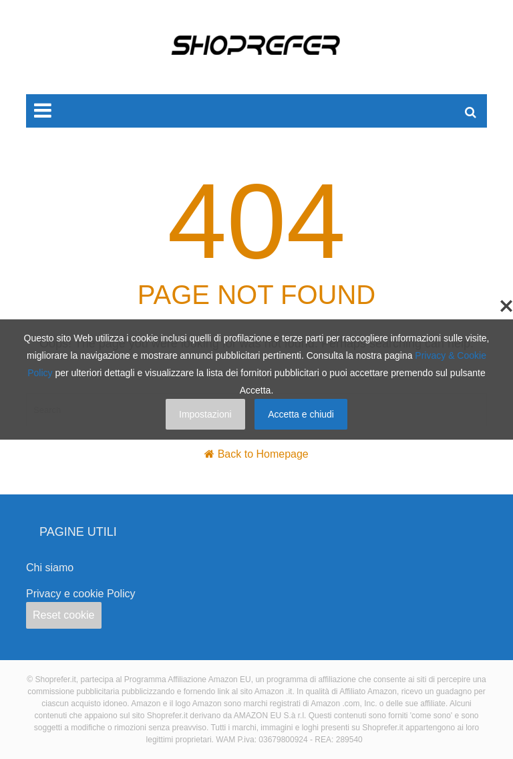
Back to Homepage (263, 454)
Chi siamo (49, 567)
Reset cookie (64, 615)
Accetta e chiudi (301, 414)
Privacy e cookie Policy (81, 593)
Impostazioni (205, 414)
